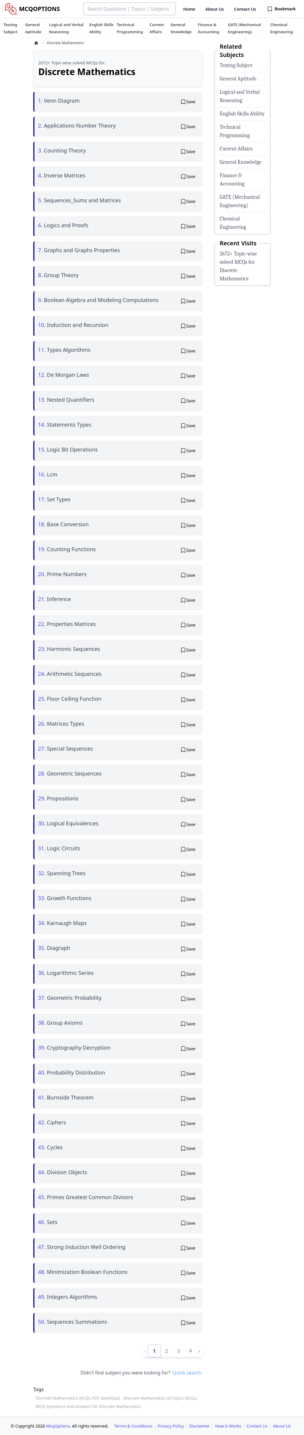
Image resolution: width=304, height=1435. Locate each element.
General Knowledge (241, 162)
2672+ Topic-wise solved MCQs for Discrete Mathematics (238, 266)
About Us (214, 9)
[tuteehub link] (11, 28)
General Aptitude (238, 79)
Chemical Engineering (233, 223)
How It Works (228, 1426)
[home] (36, 43)
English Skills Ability (242, 114)
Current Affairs (236, 149)
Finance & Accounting (232, 179)
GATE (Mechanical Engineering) (240, 201)
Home (189, 9)
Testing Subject (236, 65)
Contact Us (245, 9)
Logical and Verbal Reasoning (240, 96)
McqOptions (58, 1426)
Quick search (187, 1372)
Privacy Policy (171, 1426)
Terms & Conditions (133, 1426)
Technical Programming (235, 131)
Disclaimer (199, 1426)
